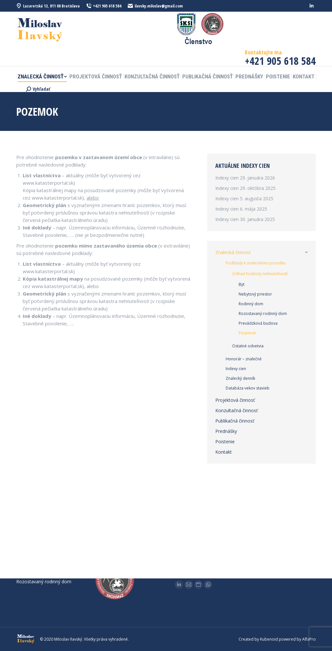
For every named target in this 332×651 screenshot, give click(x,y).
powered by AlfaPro (297, 639)
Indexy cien (227, 178)
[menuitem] (42, 76)
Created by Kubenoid (258, 639)
